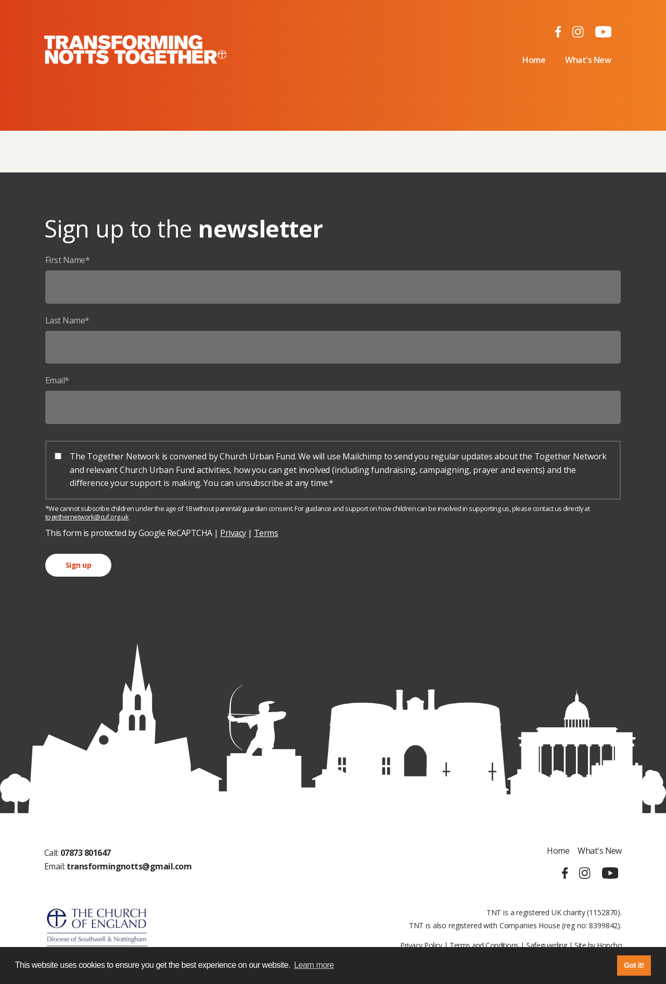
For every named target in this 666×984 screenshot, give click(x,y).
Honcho (609, 945)
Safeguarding (546, 945)
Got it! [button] (634, 965)
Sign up (78, 565)
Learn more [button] (314, 965)
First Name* (67, 260)
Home (533, 60)
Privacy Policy (421, 945)
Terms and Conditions (484, 945)
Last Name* (67, 320)
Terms (266, 533)
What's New (588, 60)
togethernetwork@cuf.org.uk (87, 516)
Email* (57, 380)
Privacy (233, 533)
